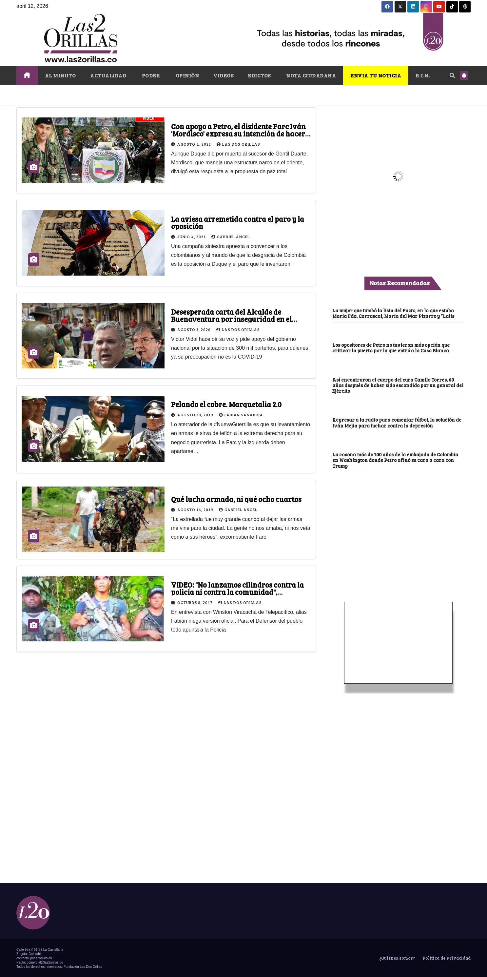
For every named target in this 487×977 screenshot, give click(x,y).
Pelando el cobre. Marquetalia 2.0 (226, 404)
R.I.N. (423, 75)
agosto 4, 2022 (194, 144)
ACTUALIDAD (108, 75)
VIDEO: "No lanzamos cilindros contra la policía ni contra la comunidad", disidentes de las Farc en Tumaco (237, 592)
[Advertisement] (398, 518)
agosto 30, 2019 (195, 414)
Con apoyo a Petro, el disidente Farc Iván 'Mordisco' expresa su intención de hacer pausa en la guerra (238, 133)
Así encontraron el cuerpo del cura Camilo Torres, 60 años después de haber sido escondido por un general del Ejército (397, 385)
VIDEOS (223, 75)
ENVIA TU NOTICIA (375, 75)
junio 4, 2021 (192, 236)
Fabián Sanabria (241, 414)
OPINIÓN (186, 75)
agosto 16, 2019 (195, 509)
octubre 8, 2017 (195, 602)
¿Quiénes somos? (396, 958)
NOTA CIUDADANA (310, 75)
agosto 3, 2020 (194, 329)
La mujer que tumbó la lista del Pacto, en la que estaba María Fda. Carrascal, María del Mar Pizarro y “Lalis (393, 313)
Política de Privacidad (446, 958)
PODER (150, 75)
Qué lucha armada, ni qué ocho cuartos (236, 499)
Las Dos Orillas (238, 144)
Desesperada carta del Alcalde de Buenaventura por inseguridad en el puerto (231, 319)
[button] (452, 75)
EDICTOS (259, 75)
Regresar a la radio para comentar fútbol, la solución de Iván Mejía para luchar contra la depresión (396, 422)
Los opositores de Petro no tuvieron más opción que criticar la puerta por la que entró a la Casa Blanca (391, 348)
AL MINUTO (60, 75)
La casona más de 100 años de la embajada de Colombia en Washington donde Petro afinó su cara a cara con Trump (395, 460)
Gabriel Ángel (230, 236)
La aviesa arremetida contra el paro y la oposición (237, 222)
